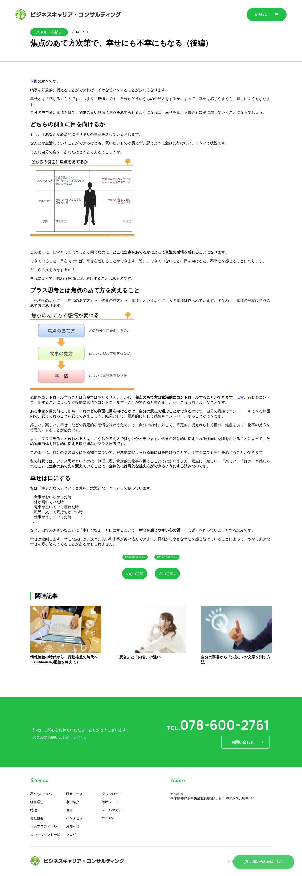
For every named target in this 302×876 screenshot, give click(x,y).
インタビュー (76, 818)
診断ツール (110, 802)
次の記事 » (167, 574)
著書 (69, 810)
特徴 (33, 810)
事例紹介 (72, 802)
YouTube (108, 818)
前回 (34, 81)
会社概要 (37, 818)
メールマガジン (113, 810)
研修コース (74, 794)
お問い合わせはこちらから (167, 557)
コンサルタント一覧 (45, 835)
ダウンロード (112, 794)
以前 (240, 398)
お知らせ (72, 826)
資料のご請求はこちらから (135, 557)
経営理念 (37, 802)
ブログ (71, 835)
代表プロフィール (43, 826)
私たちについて (42, 794)
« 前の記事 (134, 574)
